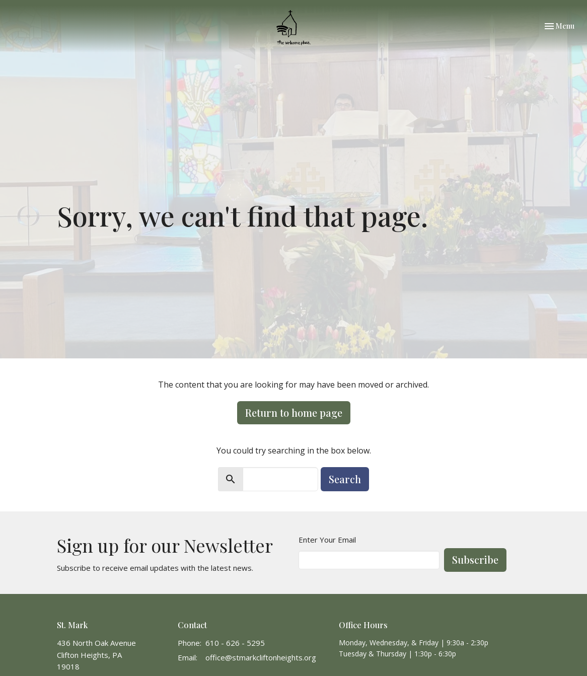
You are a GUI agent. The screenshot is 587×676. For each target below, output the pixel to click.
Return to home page (293, 412)
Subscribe (475, 559)
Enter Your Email (327, 540)
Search (345, 479)
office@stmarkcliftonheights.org (260, 657)
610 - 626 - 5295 (235, 643)
